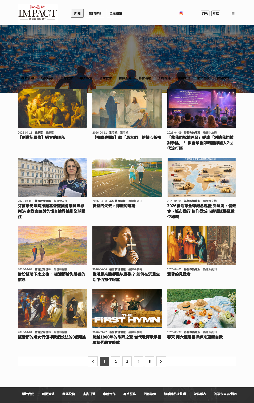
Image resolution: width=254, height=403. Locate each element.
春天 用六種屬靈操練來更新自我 (195, 337)
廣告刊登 (89, 393)
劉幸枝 (113, 132)
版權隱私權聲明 (175, 393)
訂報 (205, 13)
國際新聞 (125, 78)
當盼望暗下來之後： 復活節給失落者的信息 (51, 276)
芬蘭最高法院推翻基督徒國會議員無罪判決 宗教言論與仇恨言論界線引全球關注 (51, 211)
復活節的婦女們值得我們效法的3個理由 (52, 337)
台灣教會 (66, 78)
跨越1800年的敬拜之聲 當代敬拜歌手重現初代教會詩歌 (126, 339)
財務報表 (200, 393)
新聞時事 (47, 78)
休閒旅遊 (223, 78)
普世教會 (105, 78)
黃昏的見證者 (178, 274)
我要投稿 (68, 393)
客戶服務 (129, 393)
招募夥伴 (150, 393)
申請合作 (109, 393)
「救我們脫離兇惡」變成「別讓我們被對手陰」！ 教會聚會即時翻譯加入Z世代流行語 (200, 143)
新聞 (77, 13)
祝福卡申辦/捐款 (225, 393)
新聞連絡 (48, 393)
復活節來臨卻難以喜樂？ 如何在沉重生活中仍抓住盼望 (126, 276)
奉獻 (216, 13)
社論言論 (27, 78)
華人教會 (86, 78)
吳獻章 (39, 132)
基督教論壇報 (192, 132)
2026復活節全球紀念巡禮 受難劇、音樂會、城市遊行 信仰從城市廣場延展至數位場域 (201, 211)
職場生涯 (184, 78)
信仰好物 (95, 13)
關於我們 (28, 393)
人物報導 (164, 78)
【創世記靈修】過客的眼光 (41, 137)
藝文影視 (203, 78)
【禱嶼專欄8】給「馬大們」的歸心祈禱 (126, 137)
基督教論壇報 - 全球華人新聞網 (38, 13)
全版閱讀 (115, 13)
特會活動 (145, 78)
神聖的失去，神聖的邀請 (113, 205)
